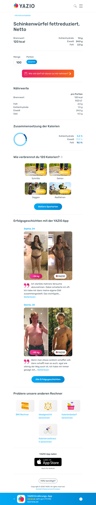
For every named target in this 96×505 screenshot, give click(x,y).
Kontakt (39, 489)
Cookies (57, 489)
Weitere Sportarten (48, 206)
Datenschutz (48, 489)
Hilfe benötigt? (48, 481)
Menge (16, 57)
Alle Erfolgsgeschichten (48, 379)
